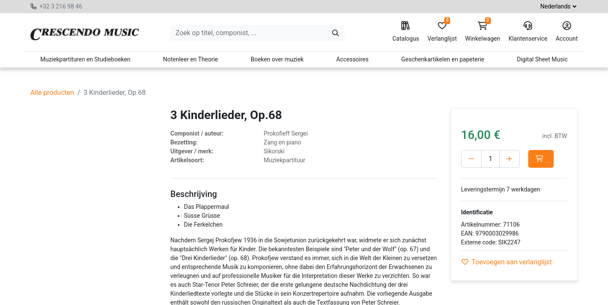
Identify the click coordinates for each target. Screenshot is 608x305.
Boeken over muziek (277, 59)
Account (567, 32)
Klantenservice (527, 32)
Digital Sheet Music (542, 59)
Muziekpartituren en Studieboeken (85, 59)
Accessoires (352, 59)
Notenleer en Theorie (190, 59)
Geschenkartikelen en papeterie (443, 59)
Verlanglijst (442, 32)
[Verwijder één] (471, 159)
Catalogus (405, 32)
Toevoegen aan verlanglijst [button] (507, 262)
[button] (542, 159)
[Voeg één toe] (509, 159)
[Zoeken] (336, 33)
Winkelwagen (482, 32)
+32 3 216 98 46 (60, 6)
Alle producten (52, 93)
